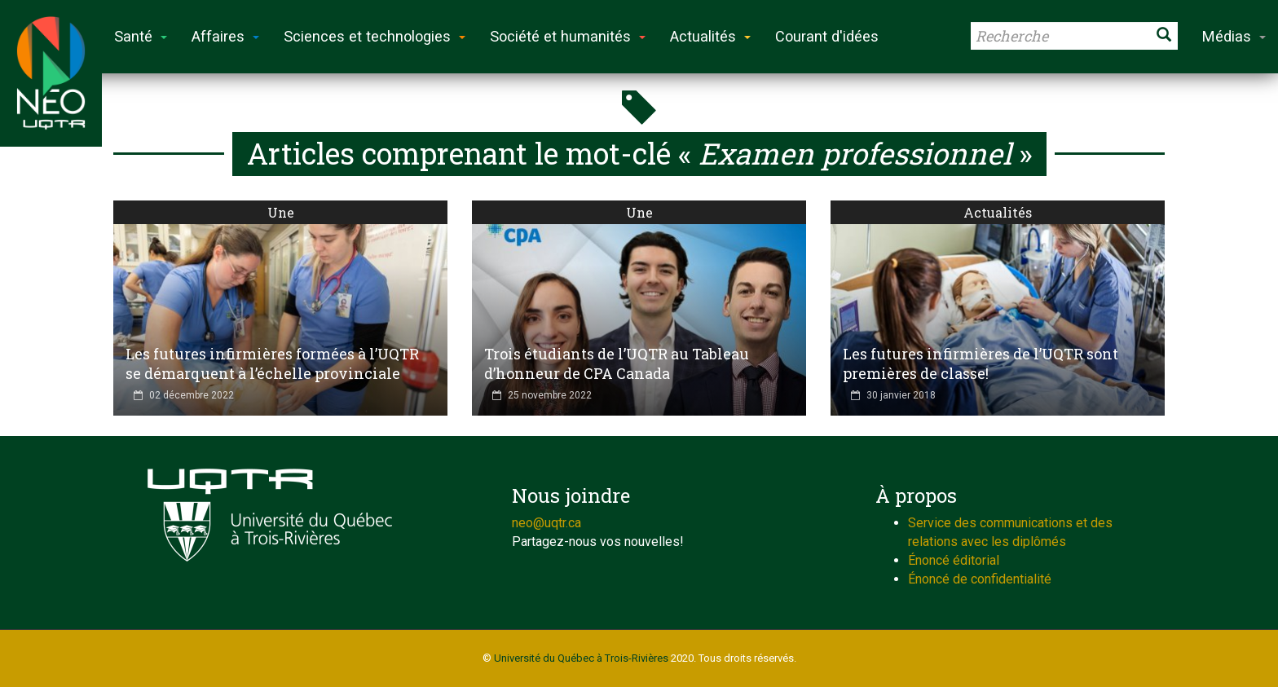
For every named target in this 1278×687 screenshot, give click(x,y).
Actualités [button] (710, 36)
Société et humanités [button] (568, 36)
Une (280, 212)
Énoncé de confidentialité (979, 579)
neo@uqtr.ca (546, 523)
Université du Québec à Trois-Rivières (581, 658)
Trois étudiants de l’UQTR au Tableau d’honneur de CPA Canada (616, 363)
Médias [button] (1234, 36)
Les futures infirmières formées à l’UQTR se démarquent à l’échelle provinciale (272, 363)
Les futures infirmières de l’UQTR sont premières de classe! (980, 363)
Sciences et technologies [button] (374, 36)
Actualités (997, 212)
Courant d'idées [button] (827, 36)
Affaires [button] (225, 36)
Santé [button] (140, 36)
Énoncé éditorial (953, 560)
